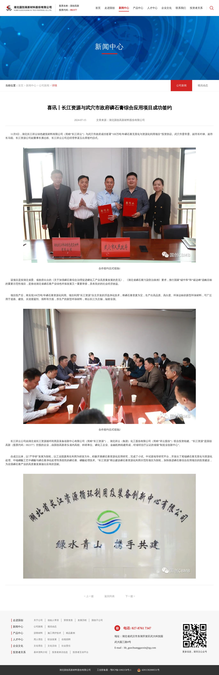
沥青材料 (38, 633)
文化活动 (52, 646)
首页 (98, 8)
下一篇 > (130, 596)
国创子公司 (97, 620)
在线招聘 (66, 639)
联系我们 (181, 8)
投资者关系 (196, 8)
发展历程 (82, 620)
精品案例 (70, 633)
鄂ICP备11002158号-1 (120, 670)
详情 (54, 85)
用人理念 (38, 639)
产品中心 (138, 8)
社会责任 (66, 646)
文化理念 (38, 646)
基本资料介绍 (40, 652)
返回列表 (109, 596)
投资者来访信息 (60, 652)
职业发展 (52, 639)
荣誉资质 (68, 620)
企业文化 (166, 8)
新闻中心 (124, 8)
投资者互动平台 (80, 652)
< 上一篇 (89, 596)
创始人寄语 (53, 620)
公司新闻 (45, 85)
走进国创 (110, 8)
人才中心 (152, 8)
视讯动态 (203, 85)
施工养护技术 (54, 633)
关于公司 (38, 620)
